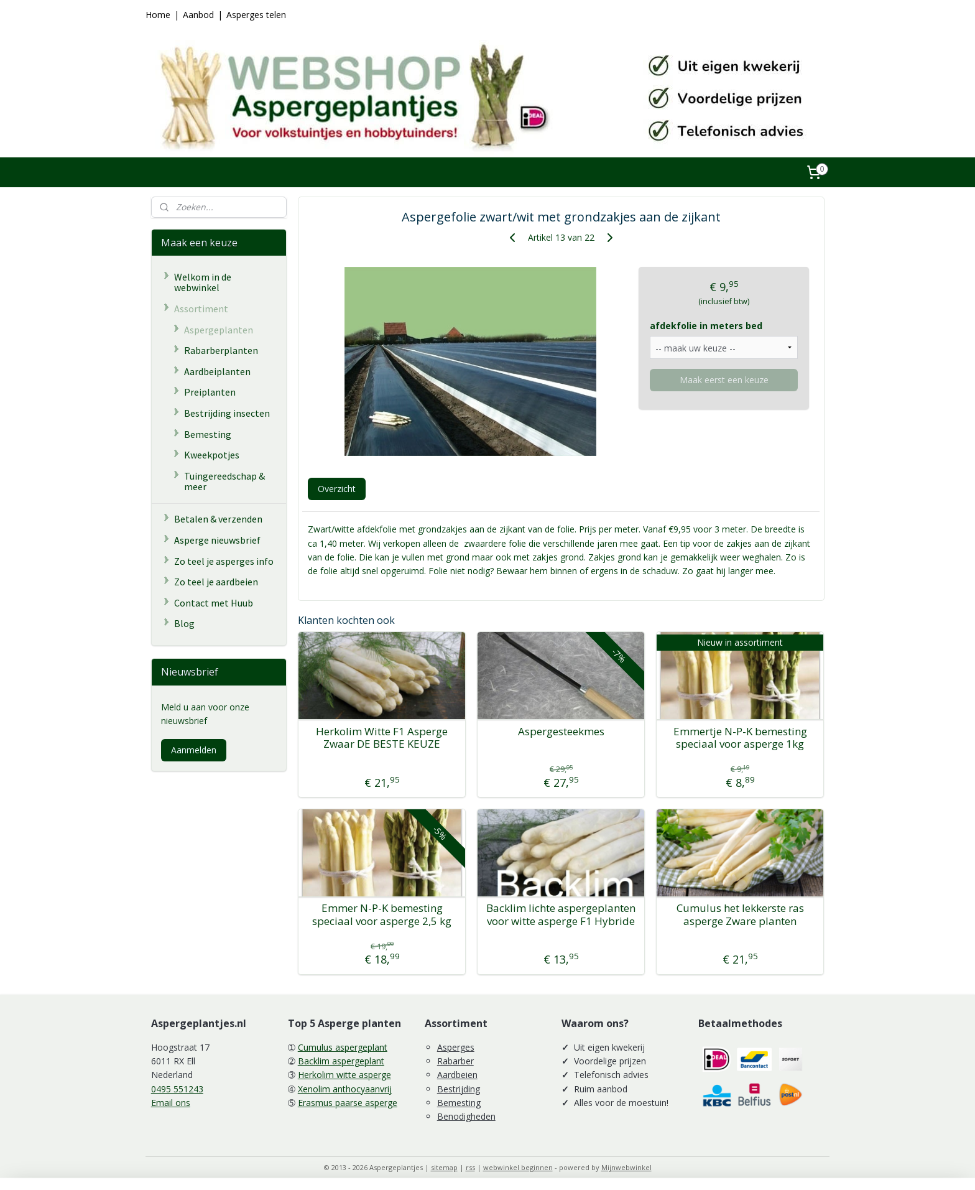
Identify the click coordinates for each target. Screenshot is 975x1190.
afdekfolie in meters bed (706, 326)
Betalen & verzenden (218, 519)
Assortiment (201, 308)
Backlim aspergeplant (341, 1061)
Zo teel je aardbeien (216, 581)
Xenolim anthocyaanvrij (345, 1089)
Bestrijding (458, 1089)
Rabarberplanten (221, 350)
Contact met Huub (213, 603)
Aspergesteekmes (560, 731)
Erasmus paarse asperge (347, 1103)
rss (470, 1167)
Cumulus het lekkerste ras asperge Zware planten (739, 914)
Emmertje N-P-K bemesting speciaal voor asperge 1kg (739, 738)
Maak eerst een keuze (723, 380)
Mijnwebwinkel (626, 1167)
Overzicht (336, 489)
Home (158, 15)
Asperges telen (256, 15)
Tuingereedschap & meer (224, 481)
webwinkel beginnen (518, 1167)
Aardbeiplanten (217, 371)
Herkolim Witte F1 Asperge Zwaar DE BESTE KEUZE (382, 738)
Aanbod (198, 15)
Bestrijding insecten (227, 413)
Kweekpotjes (211, 455)
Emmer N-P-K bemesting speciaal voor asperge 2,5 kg (381, 914)
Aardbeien (457, 1075)
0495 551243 (177, 1089)
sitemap (444, 1167)
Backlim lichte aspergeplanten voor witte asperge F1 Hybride (560, 914)
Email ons (170, 1103)
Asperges (455, 1047)
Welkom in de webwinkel (202, 282)
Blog (184, 623)
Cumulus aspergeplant (342, 1047)
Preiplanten (210, 392)
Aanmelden (193, 750)
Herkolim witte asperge (344, 1075)
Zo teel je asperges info (224, 561)
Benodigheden (466, 1116)
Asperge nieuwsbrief (217, 540)
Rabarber (455, 1061)
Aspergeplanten (218, 329)
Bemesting (207, 434)
